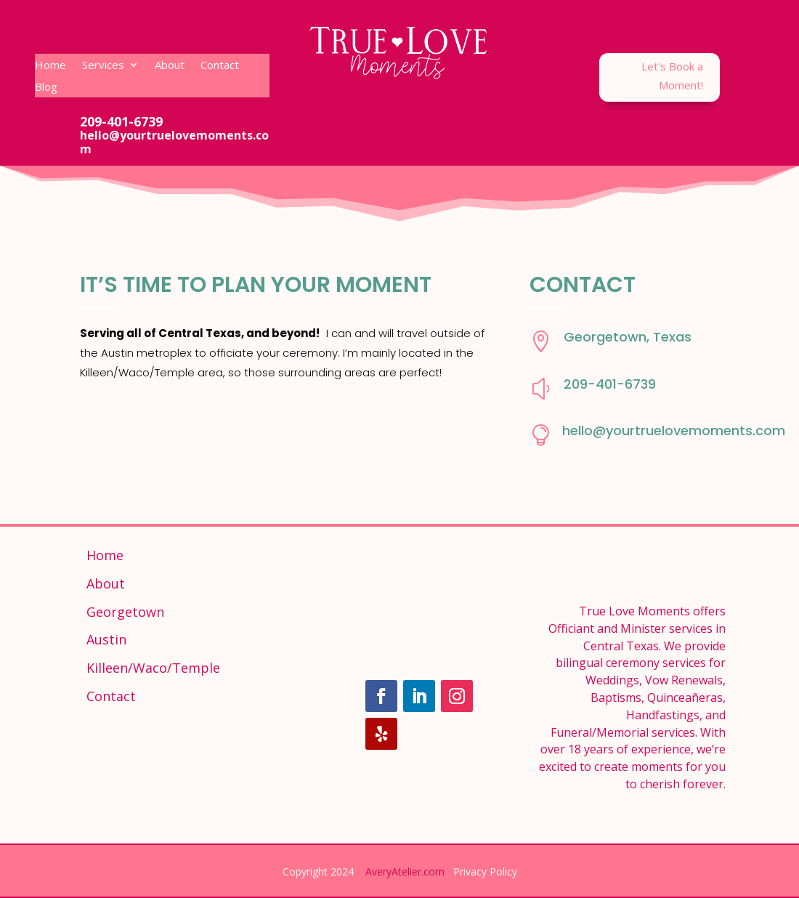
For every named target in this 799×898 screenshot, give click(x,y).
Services (103, 66)
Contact (219, 66)
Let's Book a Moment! (672, 75)
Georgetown (125, 611)
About (169, 66)
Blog (46, 87)
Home (50, 66)
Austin (106, 639)
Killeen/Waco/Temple (153, 667)
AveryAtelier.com (405, 871)
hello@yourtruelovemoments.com (673, 430)
